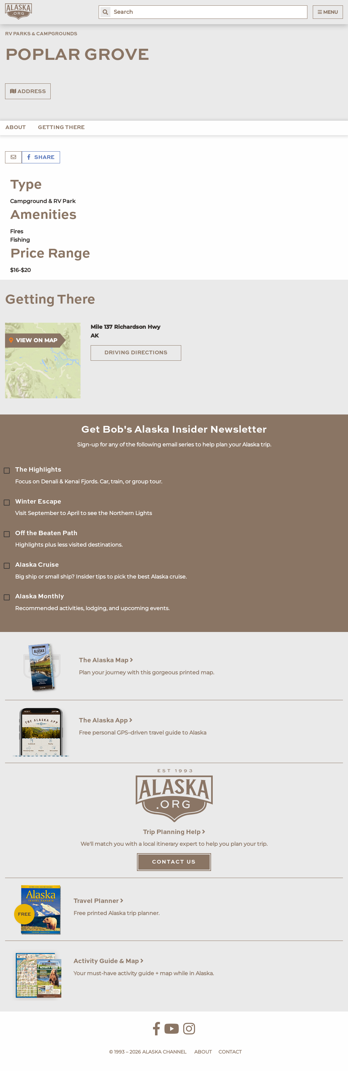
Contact (230, 1052)
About (15, 127)
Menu (328, 12)
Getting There (61, 127)
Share (41, 157)
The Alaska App (106, 720)
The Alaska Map (106, 660)
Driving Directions (135, 353)
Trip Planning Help (174, 832)
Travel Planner (98, 901)
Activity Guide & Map (108, 961)
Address (28, 91)
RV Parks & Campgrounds (41, 34)
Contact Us (174, 862)
